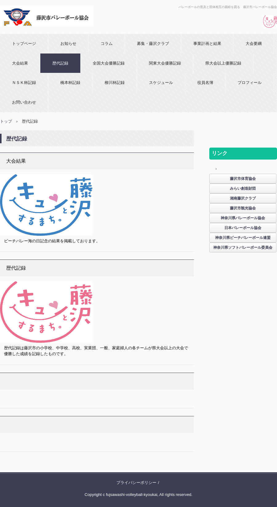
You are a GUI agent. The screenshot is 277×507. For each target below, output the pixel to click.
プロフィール (250, 82)
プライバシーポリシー (136, 482)
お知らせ (68, 43)
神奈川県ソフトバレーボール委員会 (242, 247)
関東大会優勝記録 (165, 63)
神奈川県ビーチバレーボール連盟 (243, 238)
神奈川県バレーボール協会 (243, 218)
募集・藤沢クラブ (153, 43)
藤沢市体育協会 (243, 178)
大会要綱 (254, 43)
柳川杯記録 (115, 82)
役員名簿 (205, 82)
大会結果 (20, 63)
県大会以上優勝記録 (223, 63)
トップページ (24, 43)
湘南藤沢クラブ (243, 198)
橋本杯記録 (70, 82)
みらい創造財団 (243, 188)
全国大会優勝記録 (109, 63)
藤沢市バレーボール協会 (44, 32)
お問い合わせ (24, 102)
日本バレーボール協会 (242, 228)
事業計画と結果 (207, 43)
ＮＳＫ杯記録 (24, 82)
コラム (107, 43)
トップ (6, 121)
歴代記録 (60, 63)
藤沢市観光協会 (243, 208)
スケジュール (161, 82)
